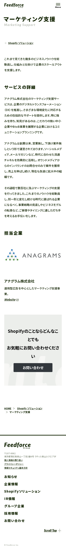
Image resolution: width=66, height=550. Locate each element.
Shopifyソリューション (22, 491)
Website (9, 299)
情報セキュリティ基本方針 (16, 467)
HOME (7, 408)
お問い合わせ (14, 520)
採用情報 (11, 513)
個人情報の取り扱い (13, 460)
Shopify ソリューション (20, 43)
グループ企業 (14, 506)
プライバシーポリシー (14, 463)
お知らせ (10, 476)
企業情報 (11, 484)
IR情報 (9, 498)
